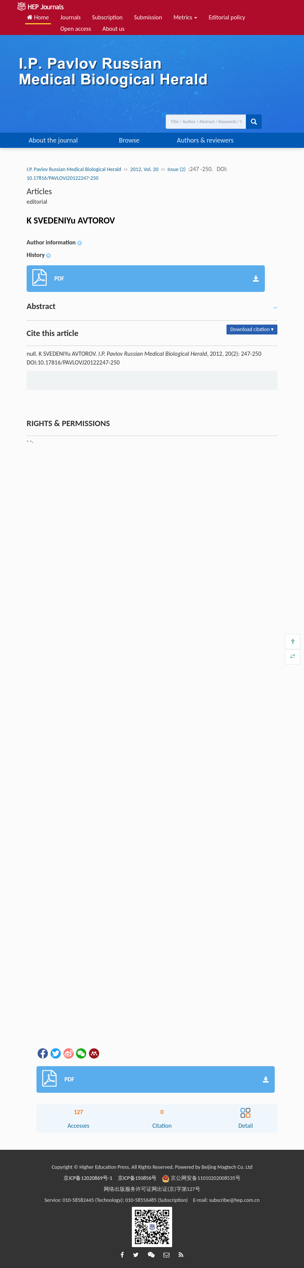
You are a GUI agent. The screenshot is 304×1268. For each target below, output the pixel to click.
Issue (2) (177, 169)
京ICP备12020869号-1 (87, 1178)
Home (38, 17)
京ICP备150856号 (137, 1178)
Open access (75, 28)
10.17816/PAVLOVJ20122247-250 (62, 178)
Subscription (107, 17)
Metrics (185, 17)
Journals (70, 17)
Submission (148, 17)
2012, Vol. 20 (144, 169)
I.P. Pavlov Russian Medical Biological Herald (74, 169)
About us (113, 28)
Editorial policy (227, 17)
